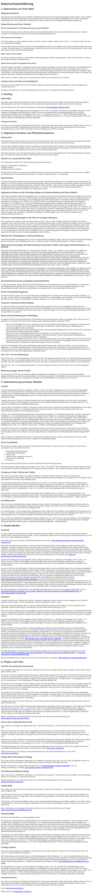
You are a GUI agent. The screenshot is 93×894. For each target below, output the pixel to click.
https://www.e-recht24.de (14, 888)
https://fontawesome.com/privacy (12, 782)
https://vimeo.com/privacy (55, 748)
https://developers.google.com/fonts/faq (56, 766)
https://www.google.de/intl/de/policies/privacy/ (16, 810)
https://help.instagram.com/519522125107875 (59, 653)
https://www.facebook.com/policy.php (13, 593)
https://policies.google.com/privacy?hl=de (15, 718)
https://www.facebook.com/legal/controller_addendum (19, 579)
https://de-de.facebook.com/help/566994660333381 (61, 591)
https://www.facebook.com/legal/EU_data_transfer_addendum (22, 591)
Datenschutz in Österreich (22, 891)
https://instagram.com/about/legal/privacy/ (73, 658)
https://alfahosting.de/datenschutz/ (57, 107)
